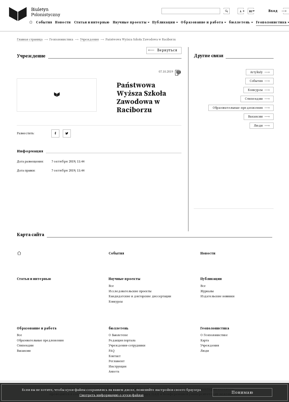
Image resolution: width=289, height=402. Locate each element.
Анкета (114, 372)
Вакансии (255, 117)
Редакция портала (122, 340)
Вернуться (167, 50)
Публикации (163, 22)
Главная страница (30, 39)
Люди (258, 126)
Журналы (207, 291)
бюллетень (239, 22)
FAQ (112, 351)
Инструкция (117, 366)
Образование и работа (202, 22)
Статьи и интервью (92, 22)
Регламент (117, 361)
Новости (63, 22)
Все (111, 286)
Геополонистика (214, 328)
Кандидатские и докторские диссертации (140, 296)
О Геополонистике (214, 335)
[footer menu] (20, 253)
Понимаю (242, 392)
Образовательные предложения (238, 108)
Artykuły (256, 72)
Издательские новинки (217, 296)
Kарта (204, 340)
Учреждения (89, 39)
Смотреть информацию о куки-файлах (111, 395)
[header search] (191, 11)
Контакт (115, 356)
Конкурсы (255, 90)
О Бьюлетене (118, 335)
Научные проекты (130, 22)
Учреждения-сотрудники (127, 345)
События (44, 22)
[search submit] (227, 11)
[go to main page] (35, 15)
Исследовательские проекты (130, 291)
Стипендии (254, 99)
